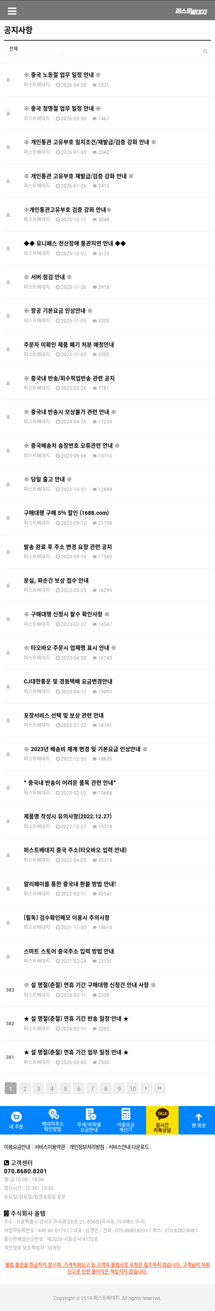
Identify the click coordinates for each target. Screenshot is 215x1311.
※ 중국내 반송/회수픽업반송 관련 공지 (69, 378)
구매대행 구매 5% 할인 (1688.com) (66, 512)
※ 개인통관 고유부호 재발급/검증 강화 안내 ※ (79, 176)
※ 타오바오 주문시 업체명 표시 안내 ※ (70, 647)
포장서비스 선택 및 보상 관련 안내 (64, 715)
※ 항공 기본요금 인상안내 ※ (58, 310)
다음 (146, 1088)
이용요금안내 (17, 1146)
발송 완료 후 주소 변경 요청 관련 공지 (68, 546)
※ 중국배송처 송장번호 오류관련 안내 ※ (72, 445)
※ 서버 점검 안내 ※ (48, 277)
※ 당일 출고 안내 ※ (48, 479)
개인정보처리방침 (86, 1146)
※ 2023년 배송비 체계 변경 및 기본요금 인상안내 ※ (86, 749)
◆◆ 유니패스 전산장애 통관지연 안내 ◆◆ (75, 243)
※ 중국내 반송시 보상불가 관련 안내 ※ (70, 411)
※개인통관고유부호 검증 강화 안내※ (68, 209)
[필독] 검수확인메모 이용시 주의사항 (67, 917)
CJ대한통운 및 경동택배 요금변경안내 (68, 681)
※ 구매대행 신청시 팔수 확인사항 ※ (67, 614)
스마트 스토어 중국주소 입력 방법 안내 (69, 951)
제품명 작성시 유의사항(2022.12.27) (68, 816)
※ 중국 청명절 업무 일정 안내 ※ (62, 108)
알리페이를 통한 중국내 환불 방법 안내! (70, 884)
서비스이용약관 (49, 1146)
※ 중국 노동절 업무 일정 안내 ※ (62, 74)
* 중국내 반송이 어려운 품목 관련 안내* (70, 782)
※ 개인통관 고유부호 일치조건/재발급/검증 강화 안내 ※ (90, 142)
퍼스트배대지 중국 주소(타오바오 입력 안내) (75, 850)
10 (132, 1088)
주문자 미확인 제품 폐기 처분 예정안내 (69, 344)
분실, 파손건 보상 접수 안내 (56, 580)
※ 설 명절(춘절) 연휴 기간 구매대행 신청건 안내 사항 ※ (90, 984)
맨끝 (160, 1088)
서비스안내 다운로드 (128, 1146)
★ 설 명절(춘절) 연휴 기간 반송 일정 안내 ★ (76, 1018)
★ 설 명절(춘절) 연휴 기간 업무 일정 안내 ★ (76, 1052)
